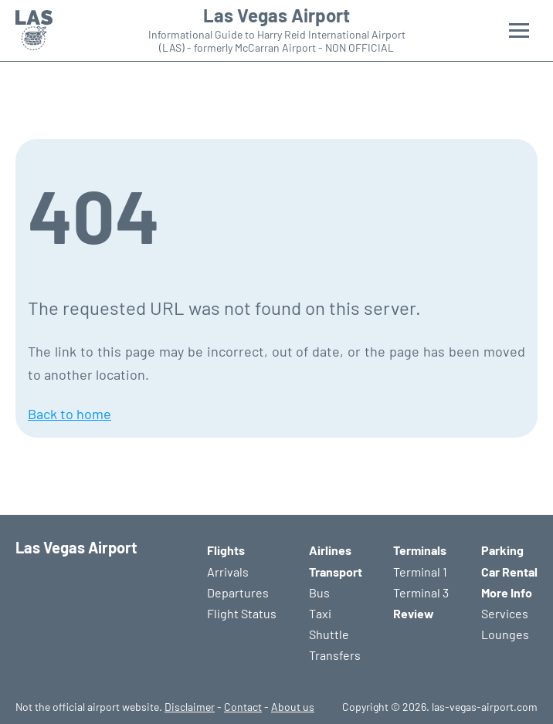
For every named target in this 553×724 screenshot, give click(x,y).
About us (292, 706)
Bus (319, 592)
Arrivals (228, 571)
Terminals (419, 550)
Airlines (330, 550)
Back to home (69, 413)
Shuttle (329, 634)
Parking (502, 550)
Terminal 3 (421, 592)
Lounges (505, 634)
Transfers (335, 655)
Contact (243, 706)
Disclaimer (190, 706)
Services (504, 613)
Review (413, 613)
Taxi (320, 613)
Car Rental (509, 571)
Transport (335, 571)
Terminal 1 (420, 571)
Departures (238, 592)
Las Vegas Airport (276, 15)
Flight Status (241, 613)
